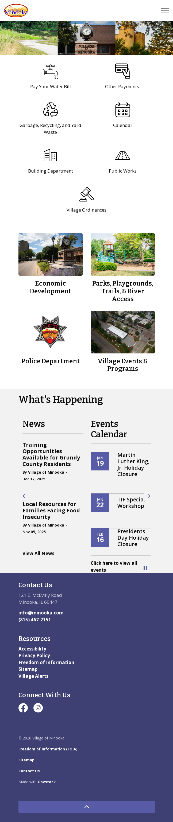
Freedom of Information (46, 662)
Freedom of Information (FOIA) (48, 748)
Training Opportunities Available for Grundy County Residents (51, 455)
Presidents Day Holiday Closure (133, 537)
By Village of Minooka (43, 472)
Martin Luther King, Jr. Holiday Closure (133, 464)
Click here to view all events (114, 566)
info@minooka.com (41, 613)
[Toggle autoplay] (145, 568)
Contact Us (29, 770)
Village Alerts (33, 676)
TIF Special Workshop (131, 502)
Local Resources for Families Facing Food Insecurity (51, 510)
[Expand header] (165, 10)
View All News (38, 553)
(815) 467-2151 (34, 620)
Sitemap (27, 669)
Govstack (47, 781)
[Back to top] (86, 807)
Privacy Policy (34, 655)
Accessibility (32, 649)
